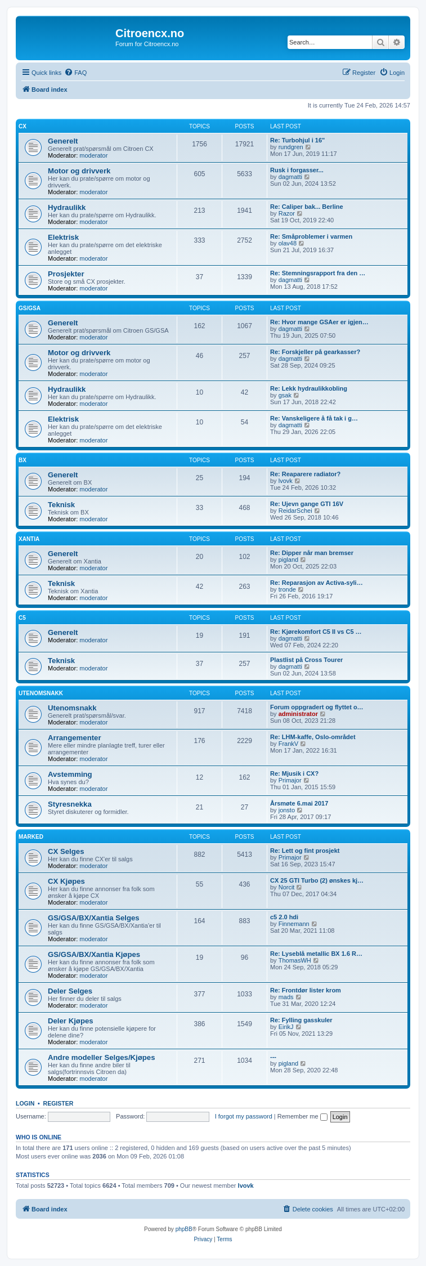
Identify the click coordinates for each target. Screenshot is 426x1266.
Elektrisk (63, 237)
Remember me (302, 1116)
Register (58, 1103)
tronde (287, 589)
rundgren (291, 147)
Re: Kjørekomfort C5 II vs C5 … (316, 631)
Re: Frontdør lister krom (305, 990)
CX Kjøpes (66, 881)
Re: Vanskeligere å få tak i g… (314, 418)
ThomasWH (295, 960)
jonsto (287, 810)
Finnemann (294, 923)
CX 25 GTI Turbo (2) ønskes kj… (317, 880)
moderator (93, 155)
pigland (288, 559)
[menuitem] (75, 72)
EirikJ (286, 1026)
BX (22, 460)
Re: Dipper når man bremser (311, 552)
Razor (287, 213)
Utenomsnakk (41, 693)
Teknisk (61, 504)
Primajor (290, 780)
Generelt (63, 141)
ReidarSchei (295, 510)
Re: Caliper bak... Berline (306, 206)
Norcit (287, 887)
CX (22, 126)
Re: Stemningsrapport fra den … (317, 273)
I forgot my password (243, 1116)
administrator (298, 713)
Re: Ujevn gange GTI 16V (306, 503)
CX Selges (66, 851)
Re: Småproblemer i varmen (311, 236)
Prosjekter (66, 274)
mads (286, 997)
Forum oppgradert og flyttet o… (317, 707)
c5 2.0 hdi (284, 917)
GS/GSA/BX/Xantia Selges (94, 918)
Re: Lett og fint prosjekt (304, 850)
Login (25, 1103)
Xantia (29, 539)
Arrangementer (74, 737)
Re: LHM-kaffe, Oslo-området (313, 736)
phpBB (184, 1229)
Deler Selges (70, 991)
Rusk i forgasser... (297, 170)
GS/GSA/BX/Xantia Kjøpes (94, 954)
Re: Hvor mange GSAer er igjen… (319, 322)
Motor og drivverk (79, 171)
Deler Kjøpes (70, 1021)
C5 (22, 618)
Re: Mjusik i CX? (294, 773)
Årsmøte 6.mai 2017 (299, 803)
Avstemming (70, 774)
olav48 (288, 243)
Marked (31, 837)
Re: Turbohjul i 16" (297, 140)
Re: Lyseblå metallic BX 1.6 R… (316, 953)
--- (273, 1056)
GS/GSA (30, 308)
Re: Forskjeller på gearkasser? (315, 351)
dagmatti (290, 176)
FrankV (288, 743)
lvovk (286, 480)
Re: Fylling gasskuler (301, 1020)
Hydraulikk (67, 207)
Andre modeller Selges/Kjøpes (101, 1057)
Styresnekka (70, 804)
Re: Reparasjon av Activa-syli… (316, 582)
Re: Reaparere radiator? (305, 474)
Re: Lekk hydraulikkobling (308, 388)
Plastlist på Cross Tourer (306, 659)
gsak (285, 395)
